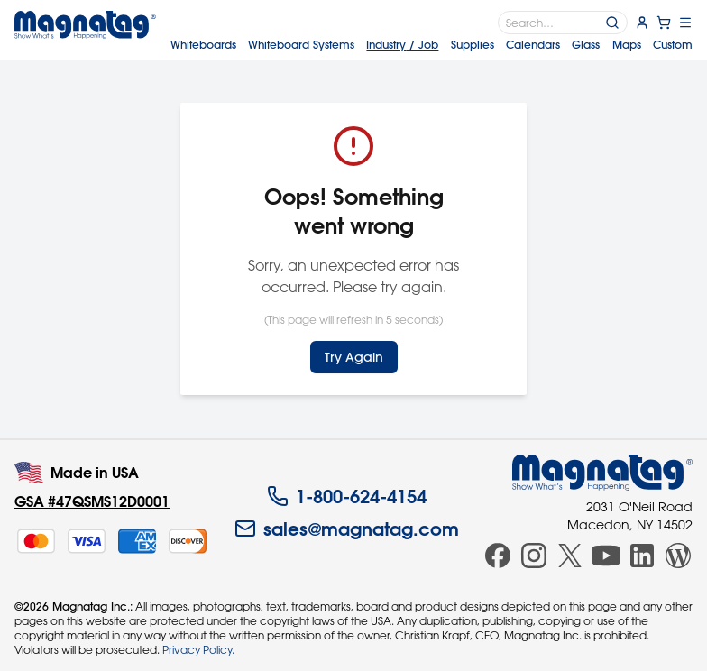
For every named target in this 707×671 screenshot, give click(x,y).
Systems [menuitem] (301, 44)
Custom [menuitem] (673, 44)
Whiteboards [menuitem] (203, 44)
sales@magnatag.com (346, 528)
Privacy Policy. (198, 649)
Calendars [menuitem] (533, 44)
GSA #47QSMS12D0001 (92, 501)
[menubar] (431, 45)
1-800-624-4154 (347, 496)
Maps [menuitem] (626, 44)
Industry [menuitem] (402, 44)
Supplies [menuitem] (472, 44)
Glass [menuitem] (586, 44)
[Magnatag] (602, 473)
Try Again (354, 357)
